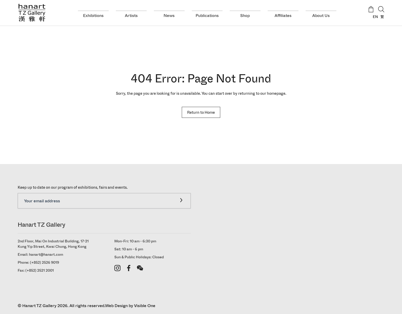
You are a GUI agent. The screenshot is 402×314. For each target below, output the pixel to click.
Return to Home (201, 112)
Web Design (116, 305)
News (169, 15)
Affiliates (283, 15)
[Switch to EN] (374, 17)
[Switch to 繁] (381, 17)
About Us (321, 15)
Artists (131, 15)
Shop (245, 15)
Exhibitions (93, 15)
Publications (207, 15)
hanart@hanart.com (46, 254)
